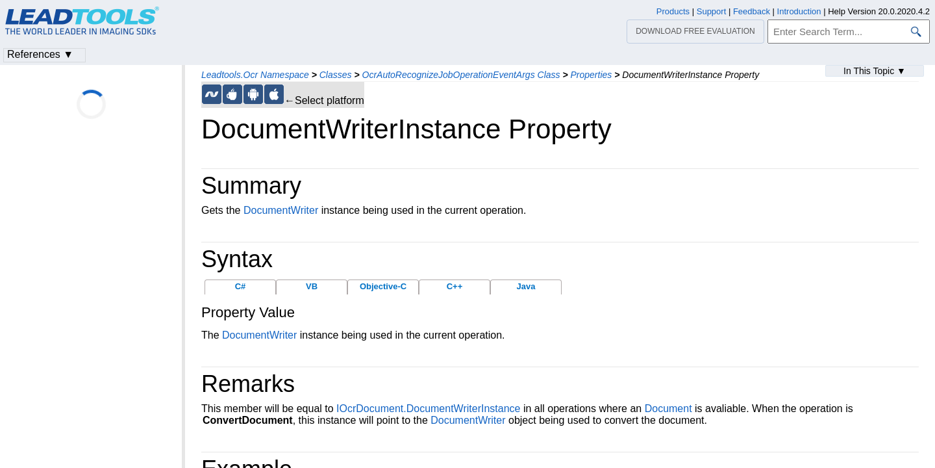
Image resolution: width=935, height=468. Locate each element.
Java (526, 286)
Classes (335, 75)
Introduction (799, 11)
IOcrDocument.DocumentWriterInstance (428, 408)
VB (312, 286)
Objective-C (383, 286)
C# (240, 286)
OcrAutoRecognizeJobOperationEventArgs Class (461, 75)
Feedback (751, 11)
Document (668, 408)
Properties (591, 75)
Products (673, 11)
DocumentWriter (280, 210)
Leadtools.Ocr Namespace (255, 75)
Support (712, 11)
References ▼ (40, 54)
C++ (455, 286)
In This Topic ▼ (874, 71)
